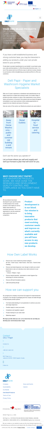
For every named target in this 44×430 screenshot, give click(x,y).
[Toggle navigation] (40, 17)
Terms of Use (7, 395)
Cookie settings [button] (31, 427)
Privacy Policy (7, 398)
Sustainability (6, 387)
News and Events (28, 384)
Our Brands (6, 390)
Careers (25, 387)
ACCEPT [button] (39, 427)
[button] (36, 9)
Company (5, 384)
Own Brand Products (9, 392)
